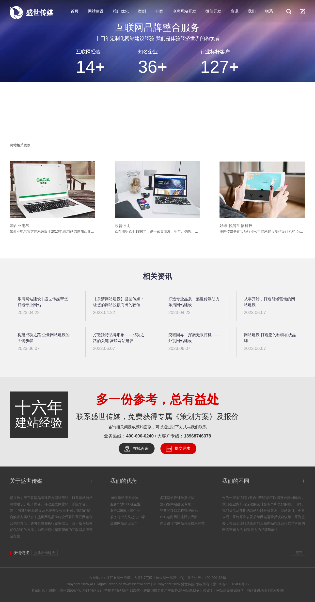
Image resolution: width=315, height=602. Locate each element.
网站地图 (277, 590)
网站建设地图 (257, 590)
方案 (159, 11)
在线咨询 (141, 448)
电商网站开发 (184, 11)
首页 (75, 11)
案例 (142, 11)
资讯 (234, 11)
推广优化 (121, 11)
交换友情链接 (44, 553)
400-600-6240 (140, 436)
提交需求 (182, 448)
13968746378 (197, 436)
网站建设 (96, 11)
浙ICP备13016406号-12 (231, 584)
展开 (299, 553)
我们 (252, 11)
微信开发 (213, 11)
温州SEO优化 (70, 590)
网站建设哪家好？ (230, 590)
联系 (269, 11)
